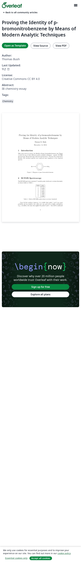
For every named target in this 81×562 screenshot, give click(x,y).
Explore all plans (40, 294)
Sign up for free (40, 287)
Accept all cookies (40, 558)
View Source (40, 45)
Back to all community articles (19, 12)
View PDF (61, 45)
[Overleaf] (12, 5)
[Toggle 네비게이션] (75, 5)
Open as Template (15, 45)
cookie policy (64, 553)
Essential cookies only (16, 558)
